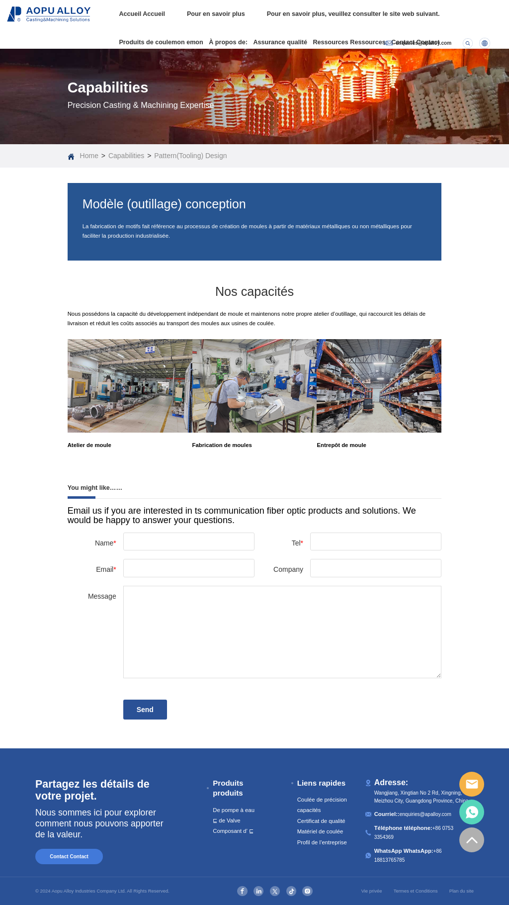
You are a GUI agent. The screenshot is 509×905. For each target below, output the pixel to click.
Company (288, 569)
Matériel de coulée (320, 831)
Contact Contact (69, 856)
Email (106, 569)
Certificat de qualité (321, 821)
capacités (309, 810)
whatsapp (471, 812)
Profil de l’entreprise (322, 842)
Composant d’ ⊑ (233, 831)
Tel (297, 543)
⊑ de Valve (226, 820)
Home (89, 156)
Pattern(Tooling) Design (190, 156)
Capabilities (126, 156)
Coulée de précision (322, 800)
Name (105, 543)
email (471, 784)
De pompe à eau (233, 810)
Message (102, 596)
